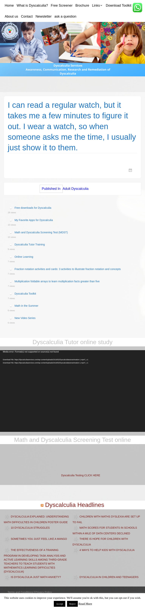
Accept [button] (59, 603)
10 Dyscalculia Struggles (30, 527)
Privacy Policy (43, 592)
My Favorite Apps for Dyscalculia (34, 220)
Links (96, 5)
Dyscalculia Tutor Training (30, 244)
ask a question (65, 16)
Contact (27, 16)
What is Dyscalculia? (32, 5)
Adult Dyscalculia (64, 188)
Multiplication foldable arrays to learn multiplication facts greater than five (57, 281)
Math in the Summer (26, 305)
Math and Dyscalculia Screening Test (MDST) (41, 232)
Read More (85, 603)
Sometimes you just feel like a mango (39, 538)
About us (11, 16)
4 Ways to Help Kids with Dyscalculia (107, 549)
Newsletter (43, 16)
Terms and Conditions (20, 592)
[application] (72, 391)
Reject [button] (72, 603)
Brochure (82, 5)
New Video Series (25, 318)
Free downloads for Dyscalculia (33, 207)
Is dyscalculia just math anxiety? (36, 576)
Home (9, 5)
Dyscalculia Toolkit (25, 293)
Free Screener (61, 5)
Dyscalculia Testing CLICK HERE (80, 475)
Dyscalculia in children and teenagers (109, 576)
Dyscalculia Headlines (74, 504)
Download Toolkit (118, 5)
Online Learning (24, 256)
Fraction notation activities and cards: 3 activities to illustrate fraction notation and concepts (68, 269)
